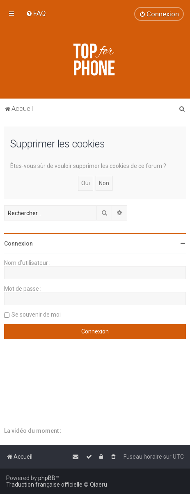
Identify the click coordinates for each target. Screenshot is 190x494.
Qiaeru (98, 484)
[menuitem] (36, 13)
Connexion (18, 243)
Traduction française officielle (44, 484)
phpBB (46, 478)
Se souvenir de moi (36, 314)
